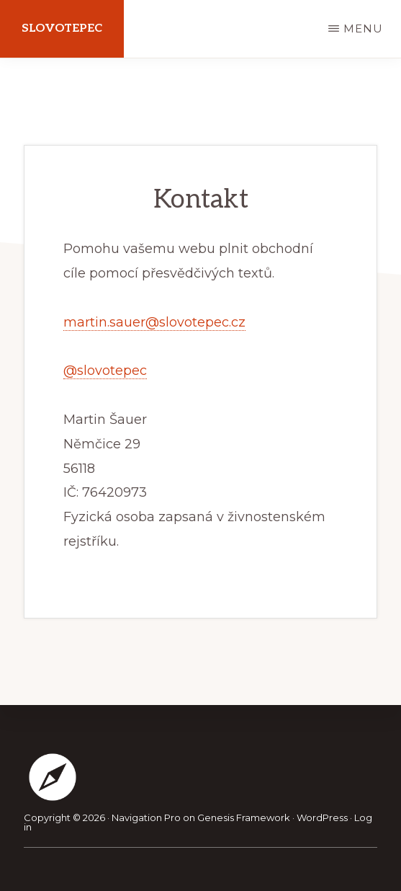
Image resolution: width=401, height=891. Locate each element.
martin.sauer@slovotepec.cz (154, 322)
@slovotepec (105, 370)
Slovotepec (62, 28)
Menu (363, 28)
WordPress (322, 817)
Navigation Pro (146, 817)
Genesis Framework (243, 817)
